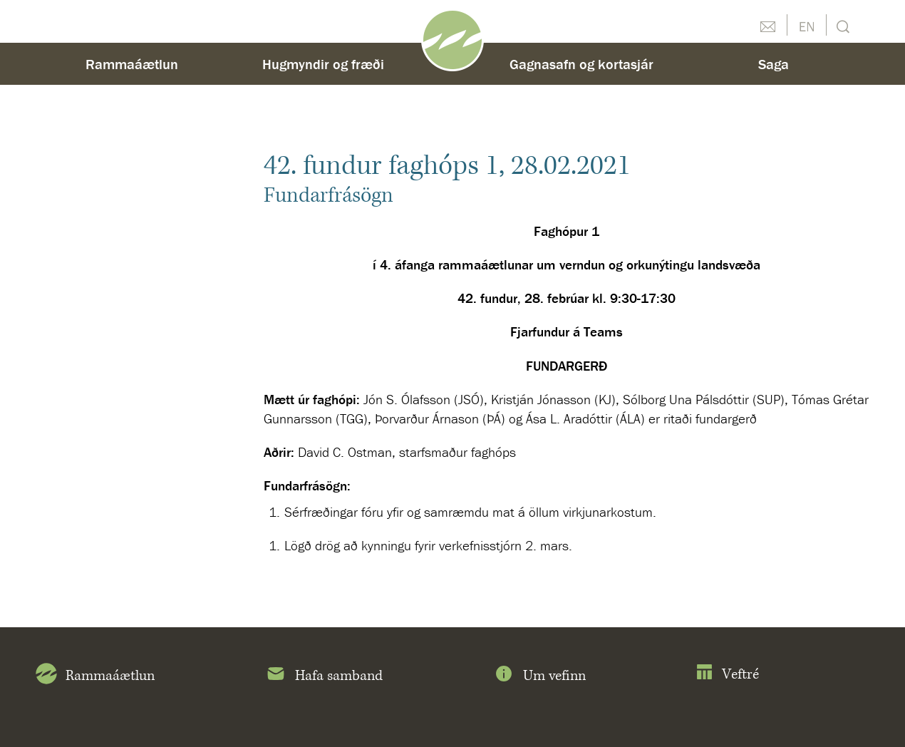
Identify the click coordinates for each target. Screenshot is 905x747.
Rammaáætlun (132, 64)
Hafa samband (324, 676)
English (806, 25)
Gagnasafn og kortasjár (581, 64)
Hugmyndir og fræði (323, 64)
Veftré (727, 674)
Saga (773, 64)
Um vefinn (539, 676)
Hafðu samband (767, 25)
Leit (841, 25)
